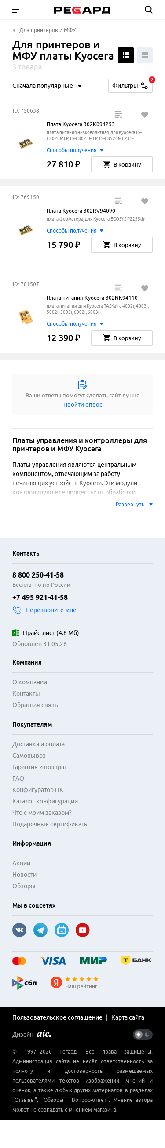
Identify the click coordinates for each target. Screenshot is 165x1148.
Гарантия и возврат (39, 766)
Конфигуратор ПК (37, 789)
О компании (29, 682)
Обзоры (24, 886)
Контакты (26, 693)
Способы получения (75, 150)
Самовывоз (29, 755)
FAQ (18, 778)
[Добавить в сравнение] (118, 115)
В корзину (122, 164)
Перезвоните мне (44, 610)
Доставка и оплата (38, 744)
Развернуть (134, 504)
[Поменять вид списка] (126, 55)
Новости (24, 874)
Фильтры (132, 84)
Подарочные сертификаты (50, 824)
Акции (21, 863)
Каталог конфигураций (45, 801)
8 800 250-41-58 (38, 575)
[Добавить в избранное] (145, 115)
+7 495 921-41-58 (40, 597)
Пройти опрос (82, 404)
